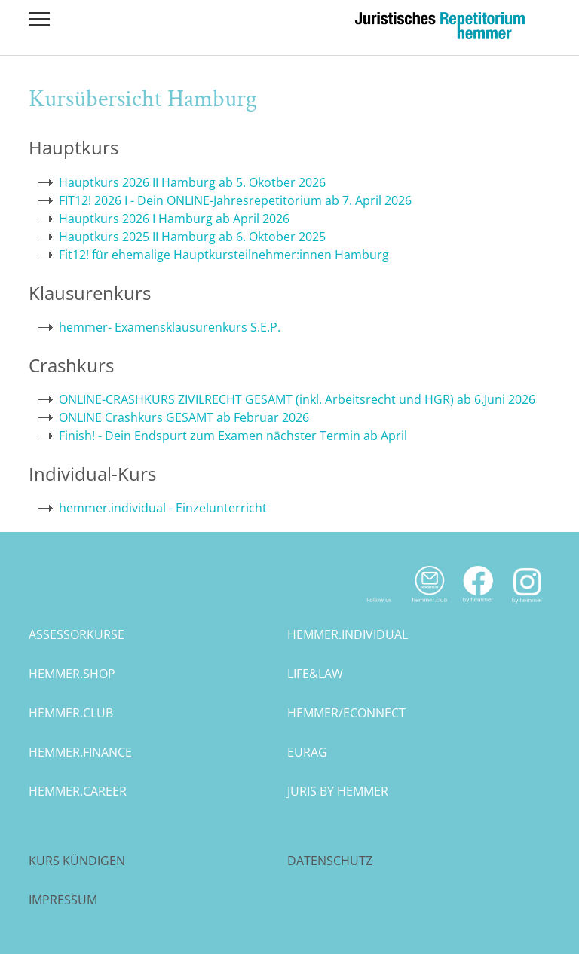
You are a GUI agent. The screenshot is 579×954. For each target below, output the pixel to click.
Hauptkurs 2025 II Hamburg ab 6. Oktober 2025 (192, 236)
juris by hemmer (337, 791)
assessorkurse (76, 634)
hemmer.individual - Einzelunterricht (163, 508)
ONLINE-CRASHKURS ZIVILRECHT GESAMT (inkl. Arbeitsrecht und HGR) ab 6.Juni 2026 (297, 399)
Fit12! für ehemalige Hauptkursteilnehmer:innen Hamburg (224, 254)
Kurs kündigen (77, 860)
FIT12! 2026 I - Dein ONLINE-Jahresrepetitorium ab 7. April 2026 (235, 200)
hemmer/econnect (346, 713)
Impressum (63, 899)
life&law (315, 673)
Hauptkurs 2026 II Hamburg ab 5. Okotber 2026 (192, 182)
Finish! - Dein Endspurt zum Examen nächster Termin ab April (233, 435)
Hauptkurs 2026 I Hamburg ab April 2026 (174, 218)
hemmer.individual (347, 634)
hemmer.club (71, 713)
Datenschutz (329, 860)
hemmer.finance (80, 752)
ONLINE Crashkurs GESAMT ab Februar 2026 (184, 417)
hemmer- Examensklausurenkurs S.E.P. (169, 327)
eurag (307, 752)
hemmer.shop (72, 673)
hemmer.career (78, 791)
